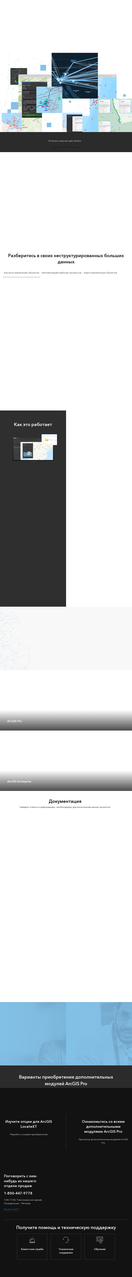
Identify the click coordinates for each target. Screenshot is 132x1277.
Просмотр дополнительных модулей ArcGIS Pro (103, 1141)
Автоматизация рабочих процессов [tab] (61, 273)
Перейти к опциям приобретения (29, 1134)
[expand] (127, 726)
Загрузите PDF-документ (65, 147)
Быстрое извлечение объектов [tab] (21, 273)
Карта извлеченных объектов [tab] (100, 273)
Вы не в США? (12, 1209)
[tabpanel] (66, 338)
